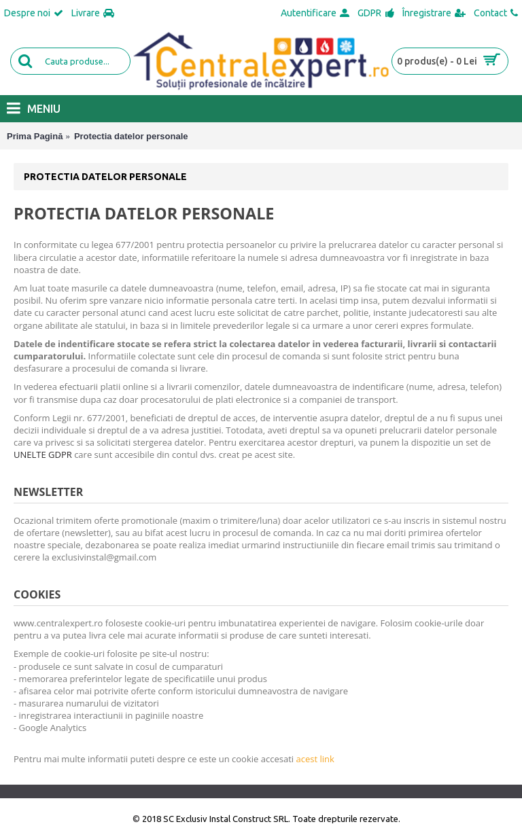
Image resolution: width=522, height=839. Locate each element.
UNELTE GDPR (43, 454)
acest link (315, 759)
